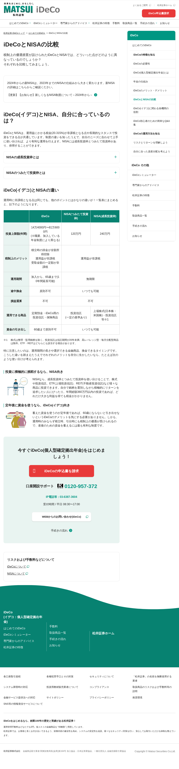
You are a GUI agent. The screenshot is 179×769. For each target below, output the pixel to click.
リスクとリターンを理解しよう (150, 142)
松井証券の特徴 (101, 23)
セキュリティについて (102, 676)
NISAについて (16, 573)
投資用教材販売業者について (62, 687)
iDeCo (134, 35)
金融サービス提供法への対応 (19, 697)
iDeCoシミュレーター (46, 23)
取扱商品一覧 (130, 23)
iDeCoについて (16, 566)
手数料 (116, 23)
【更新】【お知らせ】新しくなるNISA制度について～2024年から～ (50, 94)
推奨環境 (137, 697)
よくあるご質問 (142, 5)
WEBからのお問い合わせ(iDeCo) (61, 516)
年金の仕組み (140, 81)
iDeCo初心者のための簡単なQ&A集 (151, 123)
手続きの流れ (147, 23)
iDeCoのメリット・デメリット (150, 90)
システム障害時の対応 (15, 687)
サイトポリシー (55, 697)
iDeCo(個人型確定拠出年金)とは (151, 72)
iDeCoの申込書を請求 (61, 471)
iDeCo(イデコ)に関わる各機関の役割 (151, 110)
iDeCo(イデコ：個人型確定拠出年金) (22, 617)
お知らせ (165, 23)
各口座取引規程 (12, 676)
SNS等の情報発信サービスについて (23, 703)
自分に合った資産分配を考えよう (151, 151)
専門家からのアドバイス (73, 23)
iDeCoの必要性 (141, 63)
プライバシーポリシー (102, 697)
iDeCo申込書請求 (158, 13)
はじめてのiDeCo (18, 23)
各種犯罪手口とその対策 (59, 676)
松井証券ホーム (166, 5)
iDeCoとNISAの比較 (144, 99)
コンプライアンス (99, 687)
